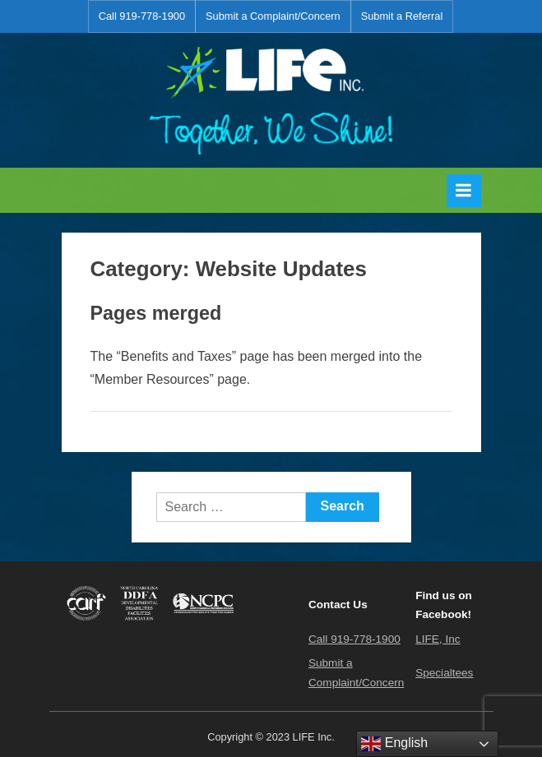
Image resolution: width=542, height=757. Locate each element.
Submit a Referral (402, 16)
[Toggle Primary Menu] (464, 190)
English (394, 744)
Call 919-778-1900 (142, 16)
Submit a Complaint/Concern (273, 16)
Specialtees (444, 673)
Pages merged (156, 313)
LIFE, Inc (437, 639)
